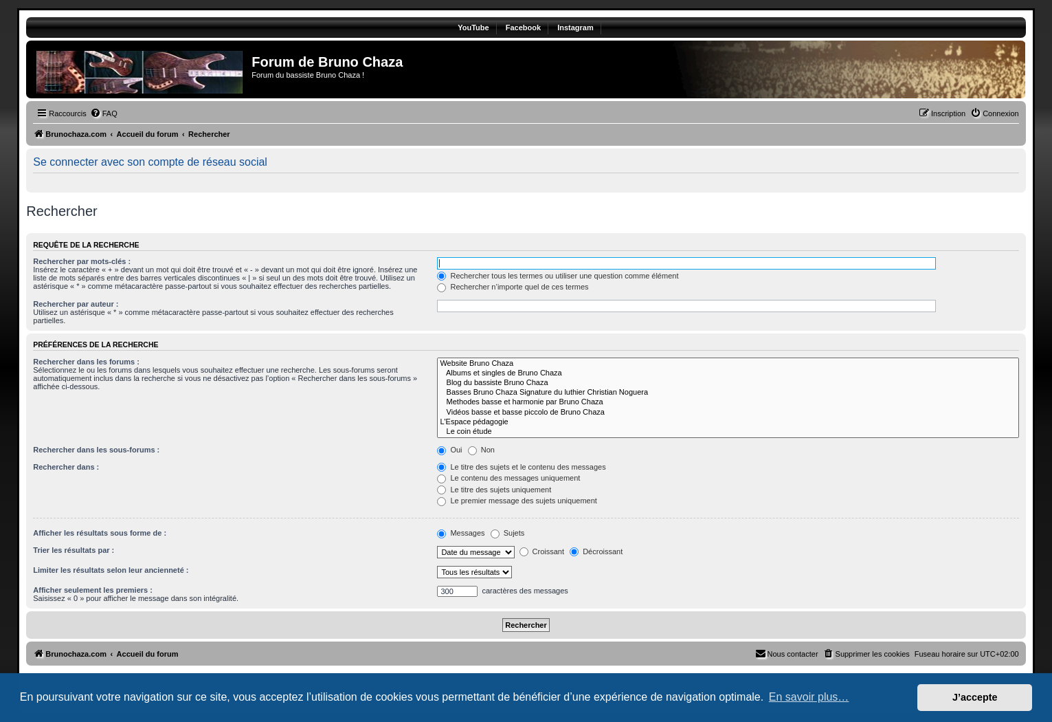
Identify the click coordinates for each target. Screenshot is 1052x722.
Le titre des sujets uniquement (494, 489)
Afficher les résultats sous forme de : (99, 533)
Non (481, 450)
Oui (449, 450)
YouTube (473, 27)
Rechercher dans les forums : (86, 362)
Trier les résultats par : (73, 550)
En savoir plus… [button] (809, 697)
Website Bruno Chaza (727, 364)
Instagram (575, 27)
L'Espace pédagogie (727, 422)
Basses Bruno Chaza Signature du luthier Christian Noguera (727, 392)
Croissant (542, 551)
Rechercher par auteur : (75, 304)
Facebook (523, 27)
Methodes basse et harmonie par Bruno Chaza (727, 402)
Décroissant (596, 551)
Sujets (508, 533)
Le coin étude (727, 432)
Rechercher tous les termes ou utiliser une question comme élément (557, 276)
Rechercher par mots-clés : (82, 261)
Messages (460, 533)
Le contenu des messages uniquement (508, 478)
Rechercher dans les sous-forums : (96, 450)
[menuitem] (103, 113)
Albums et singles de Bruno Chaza (727, 373)
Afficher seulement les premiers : (93, 590)
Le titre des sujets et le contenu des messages (521, 467)
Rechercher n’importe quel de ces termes (512, 287)
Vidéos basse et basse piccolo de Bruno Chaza (727, 412)
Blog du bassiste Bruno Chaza (727, 383)
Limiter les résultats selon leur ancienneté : (110, 570)
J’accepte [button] (975, 697)
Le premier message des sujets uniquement (516, 500)
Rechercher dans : (66, 467)
